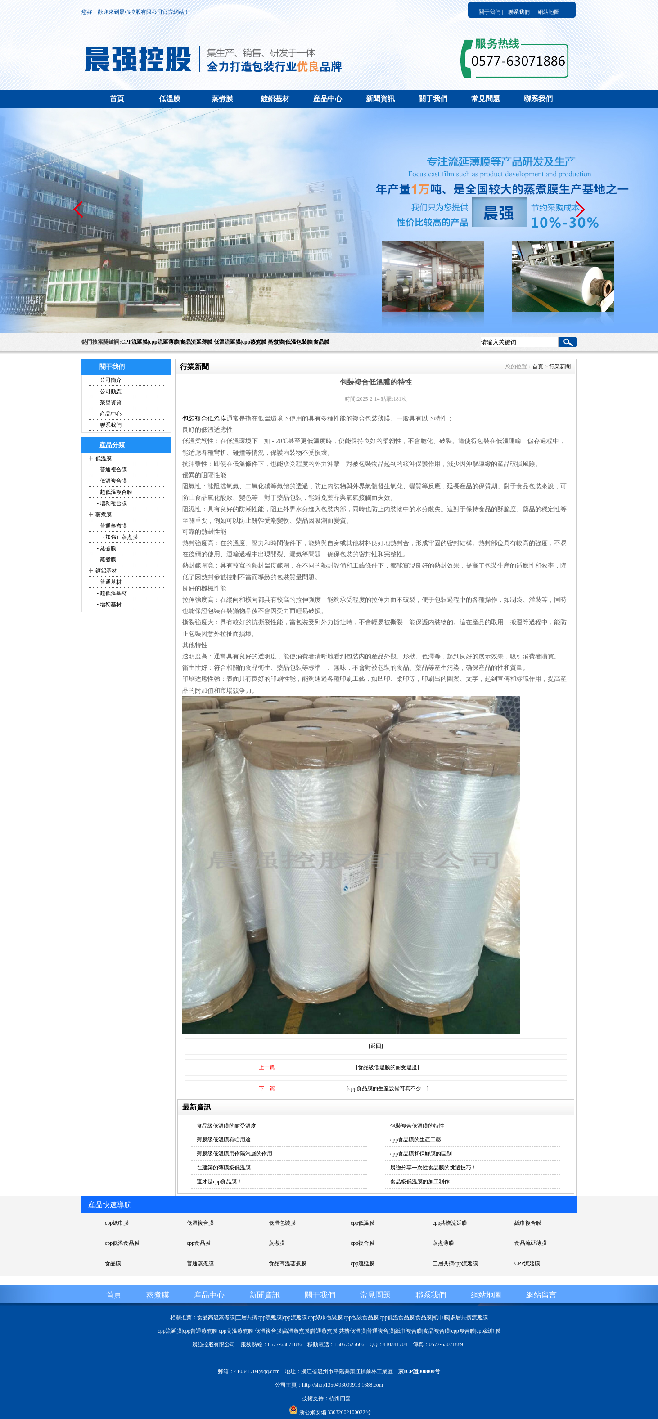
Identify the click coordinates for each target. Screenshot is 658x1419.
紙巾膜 (441, 1317)
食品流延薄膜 (196, 342)
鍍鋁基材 (275, 99)
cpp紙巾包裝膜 (325, 1317)
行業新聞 (560, 366)
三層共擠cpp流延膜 (455, 1263)
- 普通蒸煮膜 (111, 526)
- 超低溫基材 (111, 593)
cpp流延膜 (362, 1263)
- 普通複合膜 (111, 469)
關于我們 (433, 99)
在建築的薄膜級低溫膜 (224, 1167)
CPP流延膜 (134, 342)
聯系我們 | (520, 12)
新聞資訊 (380, 99)
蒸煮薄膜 (443, 1243)
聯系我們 (538, 99)
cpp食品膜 (199, 1243)
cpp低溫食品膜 (122, 1243)
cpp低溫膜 (362, 1223)
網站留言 (541, 1295)
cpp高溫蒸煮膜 (236, 1331)
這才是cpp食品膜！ (219, 1181)
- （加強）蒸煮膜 (116, 537)
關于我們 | (491, 12)
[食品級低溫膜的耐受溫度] (387, 1067)
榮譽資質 (111, 402)
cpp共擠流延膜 (450, 1223)
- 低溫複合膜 (111, 481)
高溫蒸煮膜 (296, 1331)
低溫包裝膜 (298, 342)
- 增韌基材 (108, 604)
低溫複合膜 (200, 1223)
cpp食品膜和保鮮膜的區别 (421, 1153)
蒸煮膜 (222, 99)
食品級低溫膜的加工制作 (420, 1181)
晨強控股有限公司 (213, 1344)
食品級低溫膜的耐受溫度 (226, 1126)
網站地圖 (548, 12)
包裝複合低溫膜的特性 (417, 1126)
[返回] (376, 1046)
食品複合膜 (436, 1331)
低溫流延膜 (227, 342)
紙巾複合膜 (527, 1223)
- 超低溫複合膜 (113, 492)
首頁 (117, 99)
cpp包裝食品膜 (361, 1317)
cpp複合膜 (362, 1243)
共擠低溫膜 (352, 1331)
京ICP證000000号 (419, 1371)
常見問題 (485, 99)
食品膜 (321, 342)
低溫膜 (169, 99)
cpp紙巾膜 (117, 1223)
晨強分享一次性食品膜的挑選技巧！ (433, 1167)
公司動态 (111, 391)
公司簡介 (111, 380)
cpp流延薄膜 (164, 342)
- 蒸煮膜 (105, 548)
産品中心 (327, 99)
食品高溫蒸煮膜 (287, 1263)
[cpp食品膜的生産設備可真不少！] (387, 1088)
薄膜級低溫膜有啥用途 (224, 1140)
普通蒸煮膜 (200, 1263)
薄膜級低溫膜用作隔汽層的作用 (234, 1153)
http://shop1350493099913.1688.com (342, 1385)
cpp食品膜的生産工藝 (415, 1140)
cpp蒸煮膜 (254, 342)
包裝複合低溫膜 (204, 418)
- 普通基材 (108, 582)
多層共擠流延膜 (469, 1317)
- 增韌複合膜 (111, 503)
